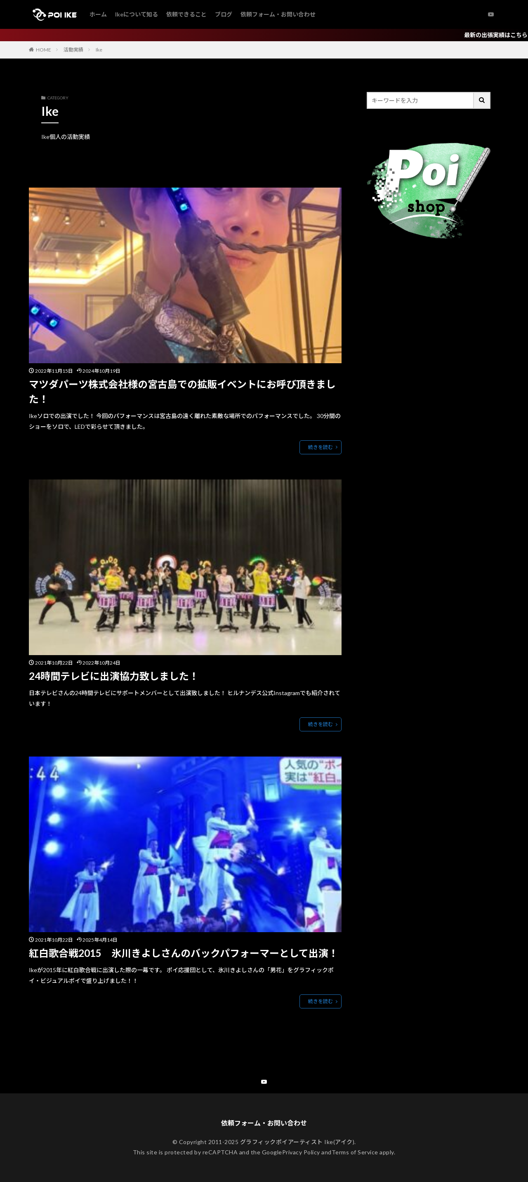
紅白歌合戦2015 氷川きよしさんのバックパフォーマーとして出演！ (183, 953)
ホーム (98, 14)
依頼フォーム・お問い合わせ (278, 14)
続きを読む (320, 447)
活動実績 (73, 50)
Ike (99, 50)
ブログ (223, 14)
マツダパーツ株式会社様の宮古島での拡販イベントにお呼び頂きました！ (182, 391)
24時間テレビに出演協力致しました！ (114, 676)
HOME (43, 50)
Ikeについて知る (136, 14)
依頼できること (186, 14)
